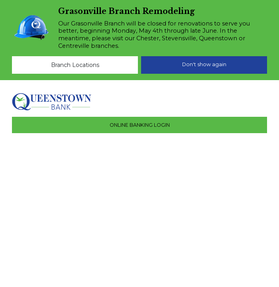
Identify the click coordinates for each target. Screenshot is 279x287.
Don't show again (204, 64)
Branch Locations (75, 65)
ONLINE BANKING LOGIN (140, 125)
